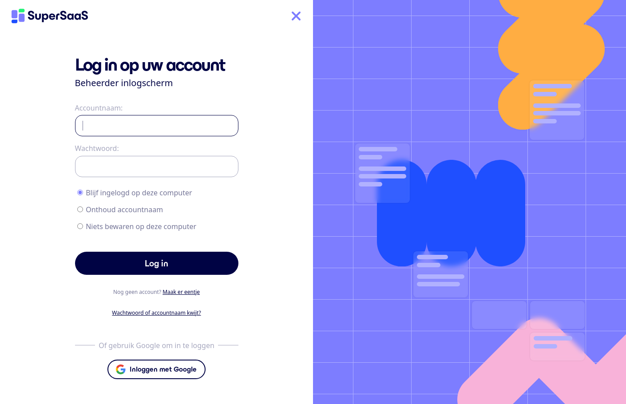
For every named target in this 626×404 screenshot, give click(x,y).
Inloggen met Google (163, 369)
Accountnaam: (99, 108)
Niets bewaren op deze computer (141, 226)
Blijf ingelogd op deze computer (139, 193)
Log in (156, 263)
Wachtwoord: (97, 148)
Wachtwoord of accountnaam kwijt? (156, 313)
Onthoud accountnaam (124, 209)
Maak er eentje (181, 292)
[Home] (50, 16)
